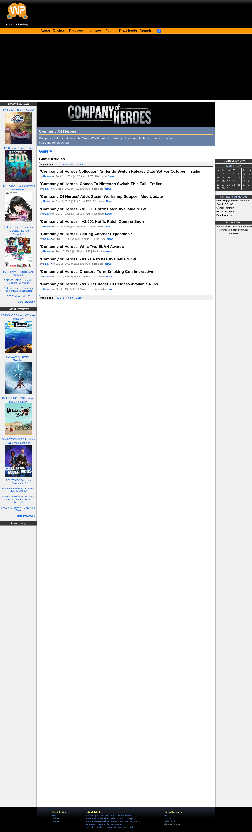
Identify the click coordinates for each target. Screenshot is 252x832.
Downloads (128, 31)
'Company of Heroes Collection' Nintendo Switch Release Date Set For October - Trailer (120, 171)
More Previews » (26, 515)
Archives (55, 818)
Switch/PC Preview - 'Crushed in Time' (18, 509)
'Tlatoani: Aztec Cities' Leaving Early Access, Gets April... (109, 827)
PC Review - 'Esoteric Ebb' (18, 148)
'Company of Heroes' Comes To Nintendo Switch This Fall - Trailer (101, 184)
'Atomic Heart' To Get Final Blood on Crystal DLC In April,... (110, 818)
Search (145, 31)
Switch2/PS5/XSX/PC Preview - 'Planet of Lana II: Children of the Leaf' (18, 499)
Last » (79, 164)
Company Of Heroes (233, 196)
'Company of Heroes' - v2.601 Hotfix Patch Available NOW (93, 209)
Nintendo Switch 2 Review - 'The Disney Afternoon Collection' (18, 231)
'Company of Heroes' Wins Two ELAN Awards (82, 246)
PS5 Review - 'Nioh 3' (18, 296)
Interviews (94, 31)
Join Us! (167, 818)
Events (110, 31)
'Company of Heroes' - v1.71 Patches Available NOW (88, 259)
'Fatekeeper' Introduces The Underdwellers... (104, 824)
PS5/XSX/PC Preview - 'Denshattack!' (18, 482)
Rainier (47, 176)
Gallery (45, 151)
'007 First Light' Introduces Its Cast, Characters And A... (109, 815)
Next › (71, 164)
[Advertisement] (126, 68)
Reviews (60, 31)
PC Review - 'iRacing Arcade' (18, 110)
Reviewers (55, 821)
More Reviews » (27, 301)
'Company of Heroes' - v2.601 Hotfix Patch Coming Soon (92, 221)
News (111, 176)
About (166, 815)
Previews (76, 31)
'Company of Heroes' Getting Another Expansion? (86, 234)
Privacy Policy (170, 821)
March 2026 (233, 165)
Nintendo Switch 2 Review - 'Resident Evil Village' (18, 281)
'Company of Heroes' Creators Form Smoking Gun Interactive (96, 271)
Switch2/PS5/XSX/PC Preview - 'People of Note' (18, 490)
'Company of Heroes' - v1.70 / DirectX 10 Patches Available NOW (99, 284)
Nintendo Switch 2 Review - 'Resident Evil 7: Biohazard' (18, 289)
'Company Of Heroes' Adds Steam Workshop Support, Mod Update (101, 196)
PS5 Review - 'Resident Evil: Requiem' (18, 273)
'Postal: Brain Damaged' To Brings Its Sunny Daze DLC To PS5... (113, 821)
